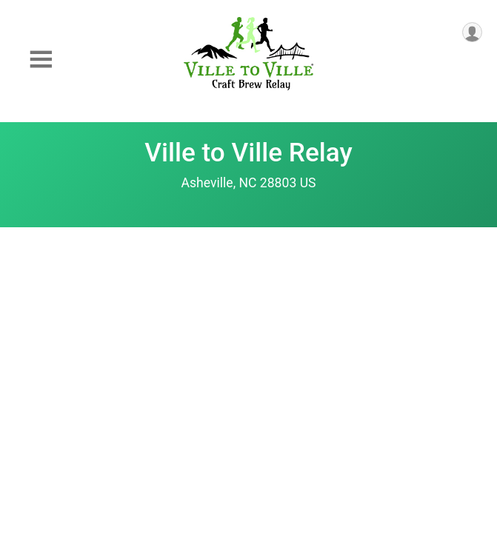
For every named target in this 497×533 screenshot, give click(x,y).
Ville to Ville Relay (248, 152)
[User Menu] (472, 32)
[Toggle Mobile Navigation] (41, 59)
